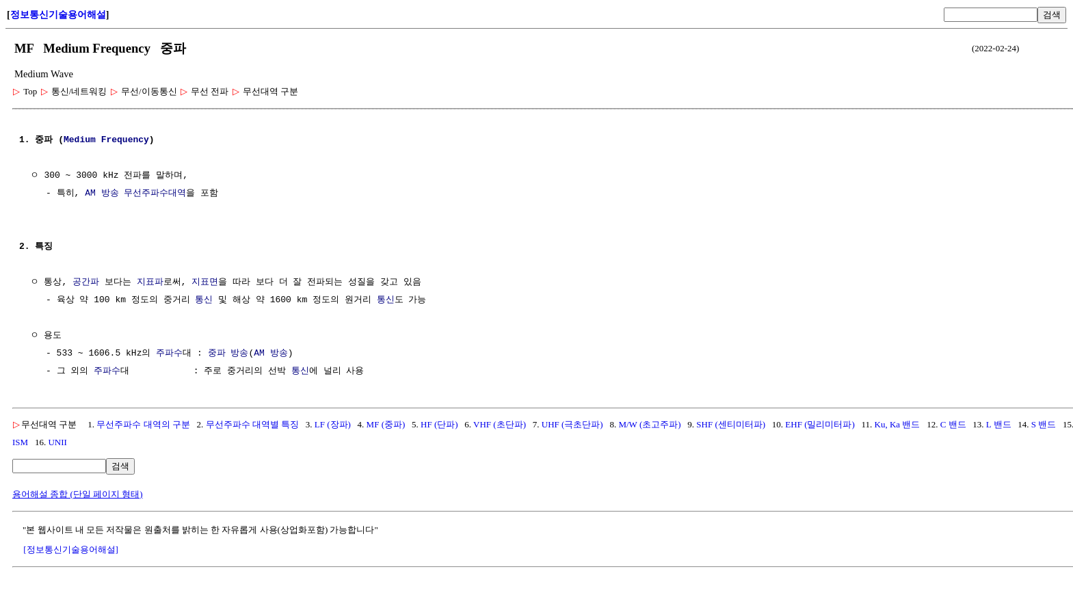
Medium (80, 140)
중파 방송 (228, 353)
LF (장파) (333, 424)
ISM (20, 442)
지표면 (204, 282)
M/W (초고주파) (649, 424)
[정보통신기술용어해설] (70, 549)
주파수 (169, 353)
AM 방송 (101, 193)
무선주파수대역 (155, 193)
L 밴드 (998, 424)
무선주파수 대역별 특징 (253, 424)
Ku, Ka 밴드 (897, 424)
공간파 (85, 282)
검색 (1052, 15)
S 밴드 (1043, 424)
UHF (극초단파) (572, 424)
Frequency (125, 140)
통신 (204, 300)
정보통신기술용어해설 (58, 15)
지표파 (150, 282)
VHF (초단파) (499, 424)
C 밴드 (953, 424)
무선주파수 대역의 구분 (143, 424)
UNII (57, 442)
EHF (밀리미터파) (819, 424)
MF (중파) (386, 424)
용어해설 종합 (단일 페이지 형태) (77, 494)
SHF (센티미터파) (730, 424)
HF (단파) (439, 424)
